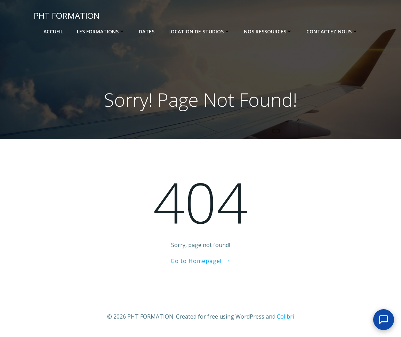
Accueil (53, 31)
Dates (146, 31)
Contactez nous (332, 31)
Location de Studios (199, 31)
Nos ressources (268, 31)
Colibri (285, 316)
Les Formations (101, 31)
